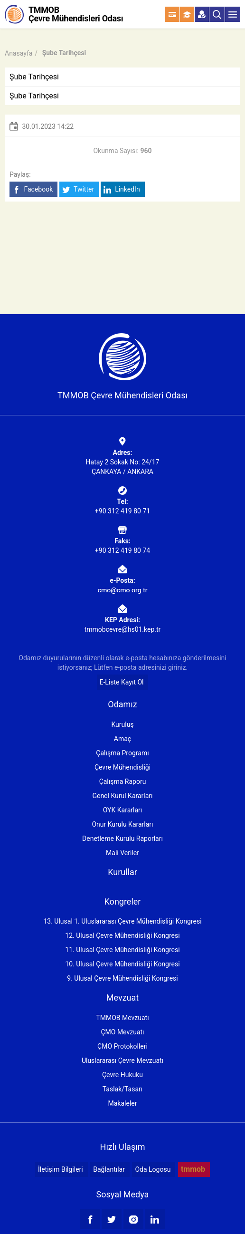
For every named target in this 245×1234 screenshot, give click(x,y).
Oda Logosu (152, 1169)
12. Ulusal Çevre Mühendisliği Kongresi (122, 935)
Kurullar (122, 872)
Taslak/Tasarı (123, 1089)
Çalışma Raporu (122, 781)
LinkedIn (122, 189)
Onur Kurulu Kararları (122, 824)
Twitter (78, 189)
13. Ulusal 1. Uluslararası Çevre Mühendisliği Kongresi (122, 921)
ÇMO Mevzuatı (122, 1032)
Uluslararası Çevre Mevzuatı (122, 1060)
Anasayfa (18, 53)
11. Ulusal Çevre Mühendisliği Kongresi (122, 950)
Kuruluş (122, 724)
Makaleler (122, 1103)
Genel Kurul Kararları (122, 796)
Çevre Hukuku (122, 1075)
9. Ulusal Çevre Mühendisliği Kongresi (122, 978)
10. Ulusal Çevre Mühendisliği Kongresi (122, 964)
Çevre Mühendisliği (122, 767)
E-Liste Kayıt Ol (122, 682)
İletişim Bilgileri (60, 1169)
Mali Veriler (122, 853)
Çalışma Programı (122, 753)
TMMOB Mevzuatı (122, 1018)
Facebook (32, 189)
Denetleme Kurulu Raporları (122, 838)
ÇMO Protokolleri (122, 1046)
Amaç (122, 738)
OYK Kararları (122, 810)
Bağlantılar (109, 1169)
